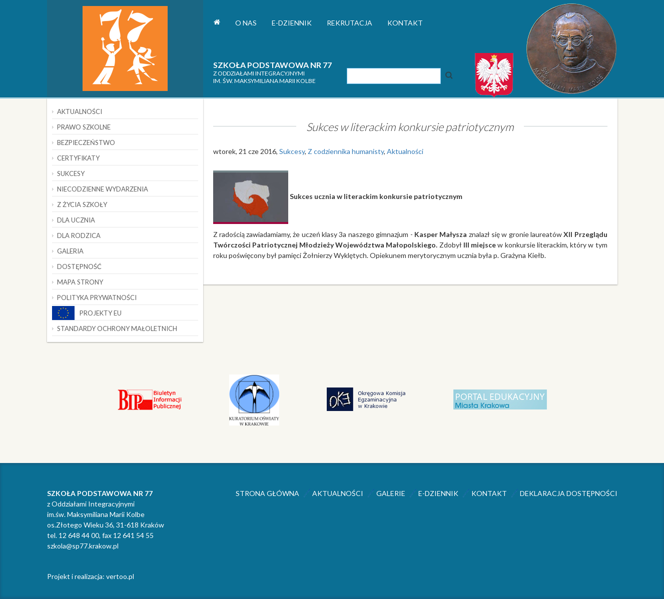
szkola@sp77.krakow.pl (83, 546)
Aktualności (405, 151)
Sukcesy (292, 151)
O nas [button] (246, 22)
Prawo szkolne (84, 127)
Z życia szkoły (82, 204)
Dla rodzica (79, 236)
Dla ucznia (76, 220)
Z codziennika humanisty (346, 151)
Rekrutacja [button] (349, 22)
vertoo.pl (120, 576)
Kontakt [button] (405, 22)
